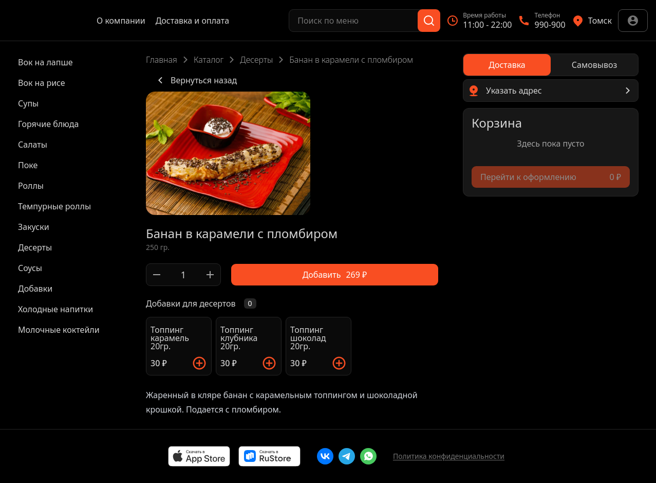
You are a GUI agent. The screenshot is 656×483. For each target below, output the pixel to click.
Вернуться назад (195, 80)
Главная (161, 60)
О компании (121, 20)
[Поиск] (429, 20)
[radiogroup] (551, 64)
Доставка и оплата (192, 20)
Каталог (208, 60)
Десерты (256, 60)
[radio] (507, 65)
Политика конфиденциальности (448, 456)
